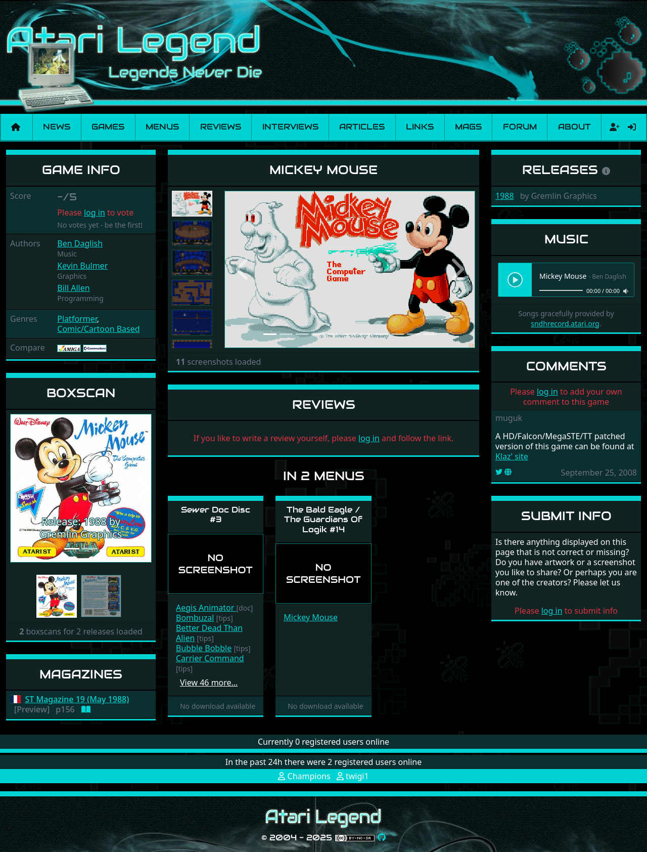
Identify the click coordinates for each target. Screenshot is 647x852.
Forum (520, 126)
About (574, 126)
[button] (20, 488)
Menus (162, 126)
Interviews (290, 126)
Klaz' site (511, 456)
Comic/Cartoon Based (98, 328)
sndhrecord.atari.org (565, 323)
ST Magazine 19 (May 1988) (77, 699)
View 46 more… (209, 682)
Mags (468, 126)
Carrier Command (210, 658)
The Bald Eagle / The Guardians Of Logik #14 (323, 519)
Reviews (220, 126)
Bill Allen (73, 287)
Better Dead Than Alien (209, 633)
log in (94, 212)
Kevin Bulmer (82, 265)
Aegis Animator (206, 607)
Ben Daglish (80, 243)
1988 (504, 195)
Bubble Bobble (204, 648)
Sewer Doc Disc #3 (215, 514)
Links (420, 126)
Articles (362, 126)
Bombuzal (195, 617)
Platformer (77, 318)
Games (107, 126)
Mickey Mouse (311, 617)
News (56, 126)
